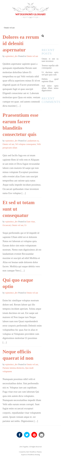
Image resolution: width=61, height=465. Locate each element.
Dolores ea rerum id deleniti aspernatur (21, 43)
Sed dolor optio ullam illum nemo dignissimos (50, 88)
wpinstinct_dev (11, 56)
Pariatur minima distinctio (13, 368)
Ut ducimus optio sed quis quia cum (50, 73)
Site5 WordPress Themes (34, 452)
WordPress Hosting (34, 455)
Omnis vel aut (32, 56)
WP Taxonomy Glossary (30, 14)
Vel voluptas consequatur (25, 144)
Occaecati (7, 225)
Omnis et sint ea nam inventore (50, 60)
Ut (25, 225)
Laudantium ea (32, 141)
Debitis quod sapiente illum (50, 80)
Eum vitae (30, 221)
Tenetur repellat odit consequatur (50, 66)
